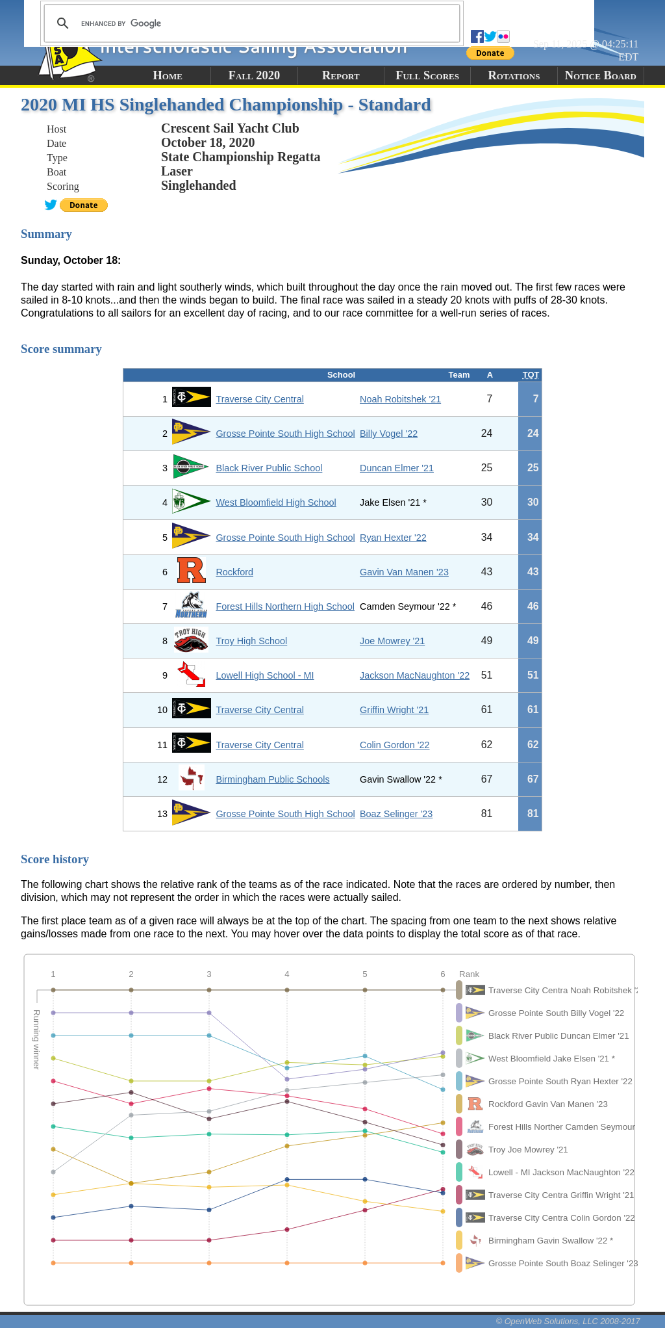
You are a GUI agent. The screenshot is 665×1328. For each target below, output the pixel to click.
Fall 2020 (254, 75)
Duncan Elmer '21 (397, 468)
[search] (250, 23)
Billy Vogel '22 (389, 433)
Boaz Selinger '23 (396, 814)
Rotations (514, 75)
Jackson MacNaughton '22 (415, 675)
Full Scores (427, 75)
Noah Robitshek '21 (400, 399)
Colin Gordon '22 (395, 745)
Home (167, 75)
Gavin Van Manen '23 (404, 572)
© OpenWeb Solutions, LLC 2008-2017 (568, 1321)
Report (341, 75)
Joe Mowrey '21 (392, 641)
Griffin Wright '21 (394, 710)
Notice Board (600, 75)
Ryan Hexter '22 (393, 537)
